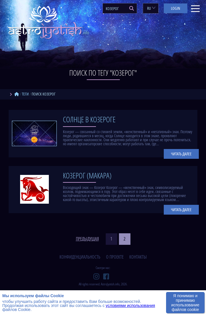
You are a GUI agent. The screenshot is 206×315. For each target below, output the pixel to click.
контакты (138, 257)
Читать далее (181, 153)
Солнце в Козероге (89, 119)
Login (175, 8)
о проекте (115, 257)
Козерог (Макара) (87, 175)
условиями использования (130, 305)
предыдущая (87, 239)
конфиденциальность (79, 257)
